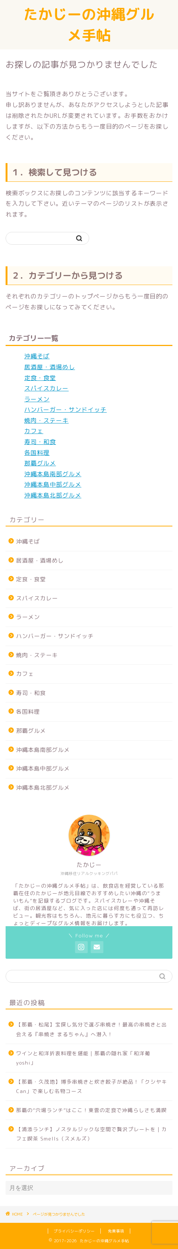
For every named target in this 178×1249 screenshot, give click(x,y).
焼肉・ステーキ (46, 420)
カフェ (33, 431)
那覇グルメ (40, 463)
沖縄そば (37, 356)
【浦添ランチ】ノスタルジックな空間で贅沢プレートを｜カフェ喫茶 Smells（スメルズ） (91, 1134)
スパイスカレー (46, 388)
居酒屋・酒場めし (49, 367)
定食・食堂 (40, 378)
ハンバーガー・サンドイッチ (65, 409)
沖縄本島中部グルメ (52, 484)
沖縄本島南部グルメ (52, 474)
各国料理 (37, 453)
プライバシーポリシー (74, 1231)
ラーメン (37, 399)
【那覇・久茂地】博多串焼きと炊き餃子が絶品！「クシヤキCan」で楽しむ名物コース (91, 1086)
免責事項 (116, 1231)
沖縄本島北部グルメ (52, 495)
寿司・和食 (40, 442)
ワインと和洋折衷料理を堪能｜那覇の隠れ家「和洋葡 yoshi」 (83, 1058)
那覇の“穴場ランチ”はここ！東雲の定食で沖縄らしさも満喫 (91, 1110)
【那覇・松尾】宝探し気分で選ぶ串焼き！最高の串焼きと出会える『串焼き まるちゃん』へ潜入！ (91, 1029)
